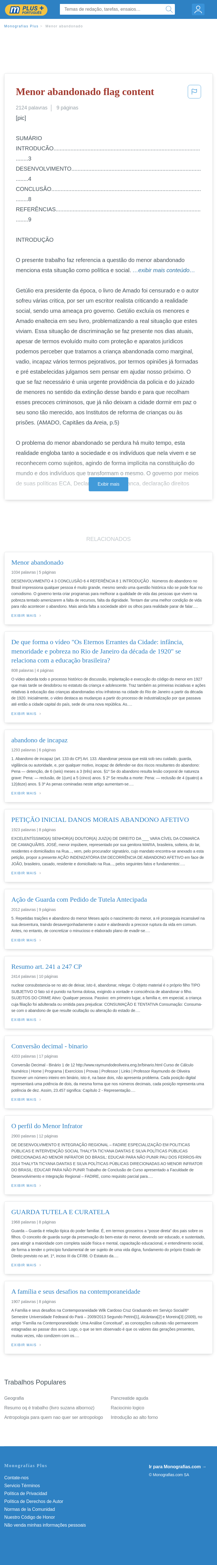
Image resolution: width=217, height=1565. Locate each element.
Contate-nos (16, 1477)
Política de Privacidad (25, 1493)
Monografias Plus (21, 26)
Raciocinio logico (127, 1407)
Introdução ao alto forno (134, 1417)
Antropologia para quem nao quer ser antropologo (53, 1417)
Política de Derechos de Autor (33, 1501)
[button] (194, 93)
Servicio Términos (22, 1485)
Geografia (14, 1398)
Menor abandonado (64, 26)
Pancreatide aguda (129, 1398)
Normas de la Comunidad (29, 1509)
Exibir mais (108, 484)
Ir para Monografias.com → (178, 1466)
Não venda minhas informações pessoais (45, 1525)
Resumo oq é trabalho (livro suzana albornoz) (49, 1407)
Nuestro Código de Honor (29, 1517)
